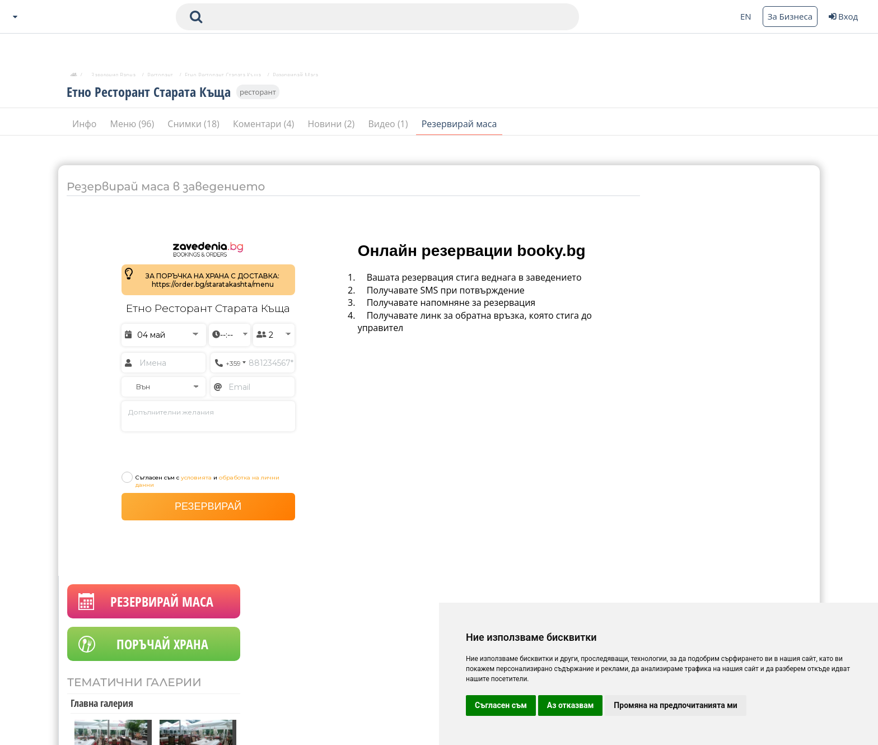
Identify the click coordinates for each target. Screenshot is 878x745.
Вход (843, 16)
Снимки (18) (194, 128)
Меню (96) (133, 128)
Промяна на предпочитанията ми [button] (675, 705)
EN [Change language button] (745, 16)
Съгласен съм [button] (501, 705)
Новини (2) (332, 128)
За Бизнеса (790, 16)
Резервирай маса (459, 128)
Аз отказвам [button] (570, 705)
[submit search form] (196, 17)
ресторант (258, 96)
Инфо (85, 128)
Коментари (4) (265, 128)
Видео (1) (389, 128)
